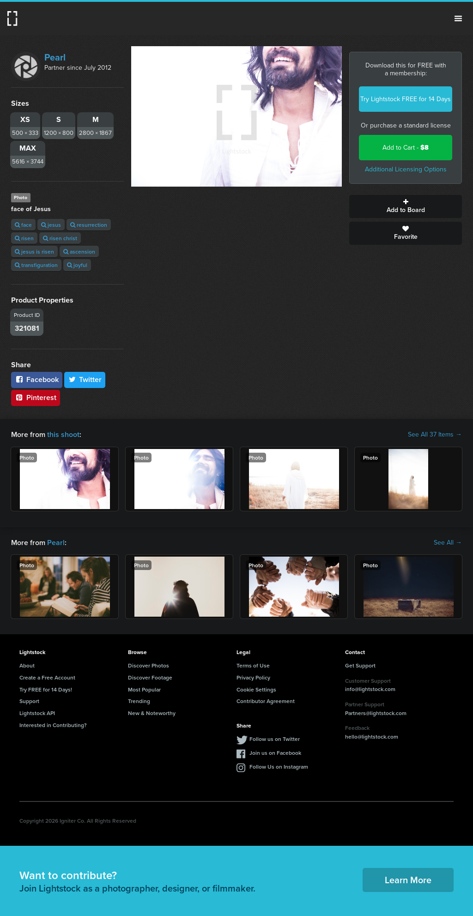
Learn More (408, 879)
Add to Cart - (405, 147)
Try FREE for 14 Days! (45, 689)
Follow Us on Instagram (278, 766)
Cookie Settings (256, 689)
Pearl (55, 57)
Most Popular (144, 689)
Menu (458, 18)
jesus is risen (34, 251)
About (27, 665)
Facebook (37, 379)
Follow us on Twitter (274, 739)
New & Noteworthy (152, 713)
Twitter (85, 379)
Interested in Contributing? (53, 725)
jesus (51, 225)
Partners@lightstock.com (375, 713)
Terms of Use (253, 665)
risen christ (60, 238)
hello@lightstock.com (371, 736)
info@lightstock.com (370, 689)
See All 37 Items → (435, 434)
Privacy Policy (253, 677)
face (23, 225)
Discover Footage (150, 677)
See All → (448, 542)
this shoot (63, 434)
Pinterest (35, 397)
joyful (77, 265)
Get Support (360, 665)
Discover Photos (148, 665)
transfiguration (36, 265)
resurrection (88, 225)
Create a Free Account (47, 677)
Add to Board (405, 206)
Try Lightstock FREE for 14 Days (405, 99)
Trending (139, 701)
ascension (79, 251)
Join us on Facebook (275, 753)
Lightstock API (37, 713)
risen (24, 238)
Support (29, 701)
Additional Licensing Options (406, 169)
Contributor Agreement (265, 701)
